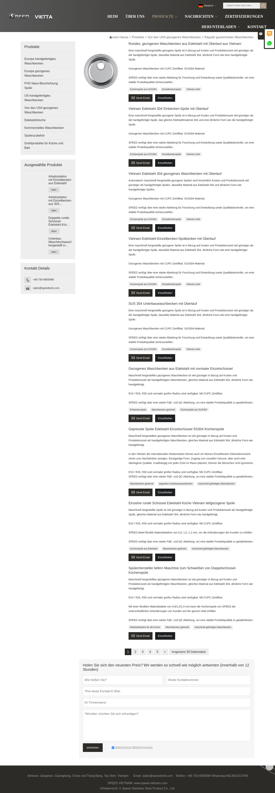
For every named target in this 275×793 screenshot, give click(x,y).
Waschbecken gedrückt (163, 409)
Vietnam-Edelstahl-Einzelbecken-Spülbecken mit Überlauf (172, 239)
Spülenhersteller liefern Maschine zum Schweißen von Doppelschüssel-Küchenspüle (182, 570)
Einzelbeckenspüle (171, 89)
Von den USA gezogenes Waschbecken (174, 37)
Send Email (140, 97)
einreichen (93, 747)
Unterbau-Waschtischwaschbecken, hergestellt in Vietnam (60, 242)
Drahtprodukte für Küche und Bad (43, 145)
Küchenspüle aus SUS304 (143, 89)
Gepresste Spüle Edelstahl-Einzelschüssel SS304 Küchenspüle (176, 429)
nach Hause (118, 37)
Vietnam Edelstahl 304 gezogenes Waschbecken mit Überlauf (175, 174)
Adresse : (33, 775)
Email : (138, 775)
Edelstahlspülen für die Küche (145, 627)
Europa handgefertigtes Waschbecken (40, 61)
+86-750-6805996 (43, 279)
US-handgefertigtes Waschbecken (37, 98)
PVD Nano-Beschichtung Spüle (41, 85)
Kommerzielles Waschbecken (44, 127)
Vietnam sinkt (193, 89)
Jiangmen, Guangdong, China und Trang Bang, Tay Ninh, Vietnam (84, 775)
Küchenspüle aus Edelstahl (143, 548)
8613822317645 (237, 775)
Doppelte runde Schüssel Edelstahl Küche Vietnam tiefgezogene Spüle (59, 221)
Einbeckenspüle (138, 409)
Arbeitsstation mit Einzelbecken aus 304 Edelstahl (60, 201)
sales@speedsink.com (46, 288)
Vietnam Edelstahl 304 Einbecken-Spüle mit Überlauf (168, 109)
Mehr (54, 190)
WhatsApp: (219, 775)
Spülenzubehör (34, 135)
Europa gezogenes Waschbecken (37, 73)
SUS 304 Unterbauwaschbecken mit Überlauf (163, 304)
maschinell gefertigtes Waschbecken (216, 483)
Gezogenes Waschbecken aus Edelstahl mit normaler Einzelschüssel (181, 369)
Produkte (138, 37)
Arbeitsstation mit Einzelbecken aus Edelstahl (60, 180)
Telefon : (181, 775)
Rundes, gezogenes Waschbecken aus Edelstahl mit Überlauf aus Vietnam (185, 44)
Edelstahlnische (34, 120)
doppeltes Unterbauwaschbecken (176, 483)
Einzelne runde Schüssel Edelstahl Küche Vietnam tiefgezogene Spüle (182, 503)
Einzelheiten (165, 97)
